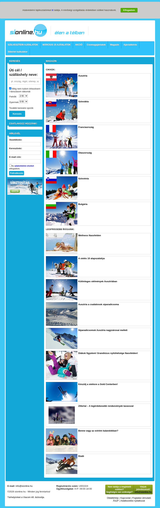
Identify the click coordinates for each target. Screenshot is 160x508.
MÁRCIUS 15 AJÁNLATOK (56, 44)
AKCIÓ (78, 44)
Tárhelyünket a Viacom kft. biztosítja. (26, 497)
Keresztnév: (15, 148)
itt (52, 10)
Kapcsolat (125, 498)
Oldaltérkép (112, 498)
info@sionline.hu (24, 486)
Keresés (17, 113)
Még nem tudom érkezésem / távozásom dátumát (24, 90)
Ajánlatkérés (130, 44)
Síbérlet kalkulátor (18, 51)
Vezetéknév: (15, 139)
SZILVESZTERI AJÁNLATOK (23, 44)
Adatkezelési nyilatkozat (133, 500)
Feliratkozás (16, 173)
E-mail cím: (15, 157)
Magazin (114, 44)
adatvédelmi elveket (24, 166)
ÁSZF (116, 500)
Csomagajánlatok (96, 44)
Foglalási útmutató (141, 498)
